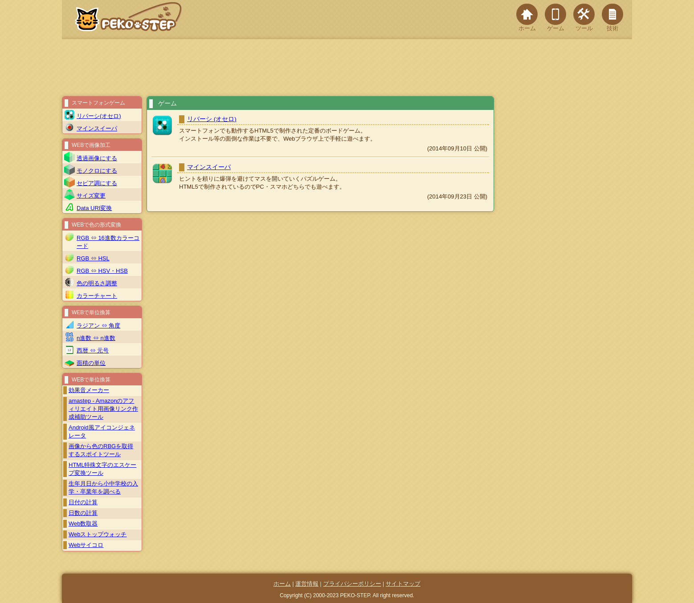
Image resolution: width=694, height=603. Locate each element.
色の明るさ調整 (97, 283)
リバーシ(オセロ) (99, 116)
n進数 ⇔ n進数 (96, 338)
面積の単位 (91, 363)
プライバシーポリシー (352, 583)
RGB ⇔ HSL (93, 258)
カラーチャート (97, 295)
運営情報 (306, 583)
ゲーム (555, 18)
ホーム (527, 18)
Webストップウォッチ (98, 534)
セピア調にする (97, 183)
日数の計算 (83, 513)
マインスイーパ (209, 167)
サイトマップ (403, 583)
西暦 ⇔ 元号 (93, 350)
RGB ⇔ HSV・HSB (102, 270)
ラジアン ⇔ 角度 (98, 325)
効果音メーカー (89, 390)
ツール (584, 18)
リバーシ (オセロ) (212, 119)
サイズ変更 (91, 195)
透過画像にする (97, 158)
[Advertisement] (347, 67)
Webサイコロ (86, 545)
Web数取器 (83, 523)
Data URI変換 (94, 208)
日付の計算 (83, 502)
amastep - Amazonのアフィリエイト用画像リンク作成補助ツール (103, 408)
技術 (612, 18)
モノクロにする (97, 170)
